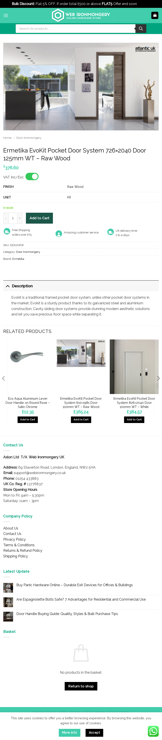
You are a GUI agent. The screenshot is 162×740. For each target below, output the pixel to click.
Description (18, 286)
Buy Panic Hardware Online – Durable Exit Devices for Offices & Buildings (74, 585)
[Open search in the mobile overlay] (81, 28)
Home (7, 137)
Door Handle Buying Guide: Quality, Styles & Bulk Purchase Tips (67, 614)
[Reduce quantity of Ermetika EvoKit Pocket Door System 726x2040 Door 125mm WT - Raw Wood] (5, 218)
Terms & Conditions (19, 545)
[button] (5, 15)
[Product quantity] (12, 218)
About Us (10, 528)
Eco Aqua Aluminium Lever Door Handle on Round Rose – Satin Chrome (27, 402)
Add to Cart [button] (27, 419)
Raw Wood (75, 186)
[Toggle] (7, 286)
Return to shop (81, 686)
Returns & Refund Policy (22, 550)
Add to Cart (39, 218)
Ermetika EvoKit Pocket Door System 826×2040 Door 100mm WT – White (134, 402)
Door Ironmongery (28, 137)
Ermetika (18, 258)
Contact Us (12, 534)
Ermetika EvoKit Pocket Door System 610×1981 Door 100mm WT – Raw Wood (81, 402)
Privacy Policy (14, 539)
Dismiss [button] (144, 4)
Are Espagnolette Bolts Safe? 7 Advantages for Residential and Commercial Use (81, 599)
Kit (69, 197)
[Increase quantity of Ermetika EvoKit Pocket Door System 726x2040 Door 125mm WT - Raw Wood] (19, 218)
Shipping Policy (15, 556)
